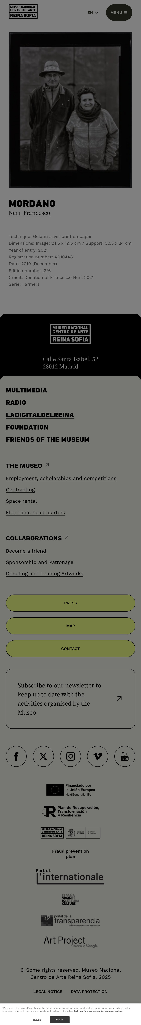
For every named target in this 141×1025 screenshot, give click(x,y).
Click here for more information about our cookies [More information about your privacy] (98, 1014)
